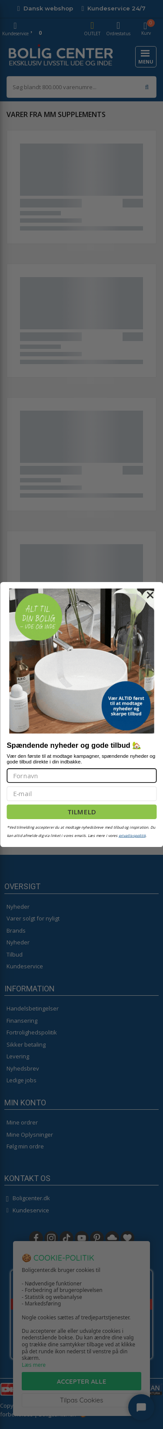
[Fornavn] (81, 775)
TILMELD (81, 811)
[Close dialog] (149, 595)
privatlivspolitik (132, 835)
